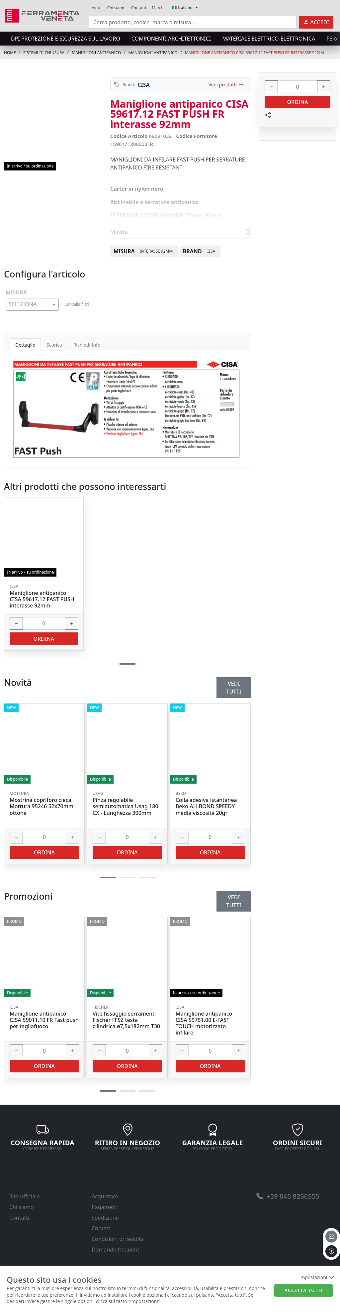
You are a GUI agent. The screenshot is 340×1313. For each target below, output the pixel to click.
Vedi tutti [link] (233, 901)
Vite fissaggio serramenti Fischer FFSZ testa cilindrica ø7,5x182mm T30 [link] (126, 1020)
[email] (331, 1237)
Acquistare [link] (105, 1196)
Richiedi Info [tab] (87, 345)
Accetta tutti (304, 1290)
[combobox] (32, 304)
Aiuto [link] (97, 8)
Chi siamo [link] (116, 8)
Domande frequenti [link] (116, 1249)
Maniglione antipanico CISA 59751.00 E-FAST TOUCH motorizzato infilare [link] (204, 1023)
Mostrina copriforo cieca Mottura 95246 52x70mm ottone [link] (41, 806)
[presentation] (334, 39)
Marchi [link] (158, 8)
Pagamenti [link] (105, 1207)
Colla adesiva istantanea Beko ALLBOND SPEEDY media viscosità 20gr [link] (206, 806)
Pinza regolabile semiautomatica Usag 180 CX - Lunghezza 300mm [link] (125, 806)
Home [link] (10, 52)
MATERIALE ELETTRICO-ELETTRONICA (268, 38)
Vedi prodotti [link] (226, 84)
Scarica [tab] (54, 345)
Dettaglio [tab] (25, 345)
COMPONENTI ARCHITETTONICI (171, 38)
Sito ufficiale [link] (24, 1196)
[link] (42, 15)
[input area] (193, 22)
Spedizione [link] (105, 1217)
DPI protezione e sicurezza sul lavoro (65, 38)
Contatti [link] (138, 8)
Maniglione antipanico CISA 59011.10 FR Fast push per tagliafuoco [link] (44, 1020)
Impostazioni (316, 1277)
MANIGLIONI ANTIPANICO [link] (96, 52)
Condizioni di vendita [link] (118, 1239)
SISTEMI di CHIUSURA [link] (43, 52)
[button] (108, 1091)
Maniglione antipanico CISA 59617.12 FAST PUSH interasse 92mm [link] (42, 599)
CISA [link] (143, 84)
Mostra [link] (180, 232)
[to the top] (331, 1251)
